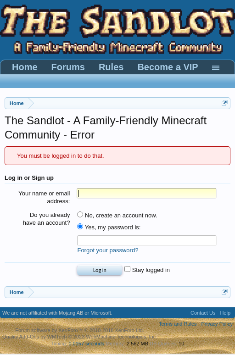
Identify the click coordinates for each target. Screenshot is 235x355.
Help (225, 313)
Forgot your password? (107, 250)
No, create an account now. (117, 215)
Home (25, 67)
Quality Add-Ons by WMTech (79, 336)
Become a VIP (167, 67)
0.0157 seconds (86, 343)
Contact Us (202, 313)
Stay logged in (147, 269)
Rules (111, 67)
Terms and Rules (178, 324)
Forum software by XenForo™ (79, 330)
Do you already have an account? (46, 218)
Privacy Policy (217, 324)
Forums (68, 67)
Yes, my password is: (108, 227)
